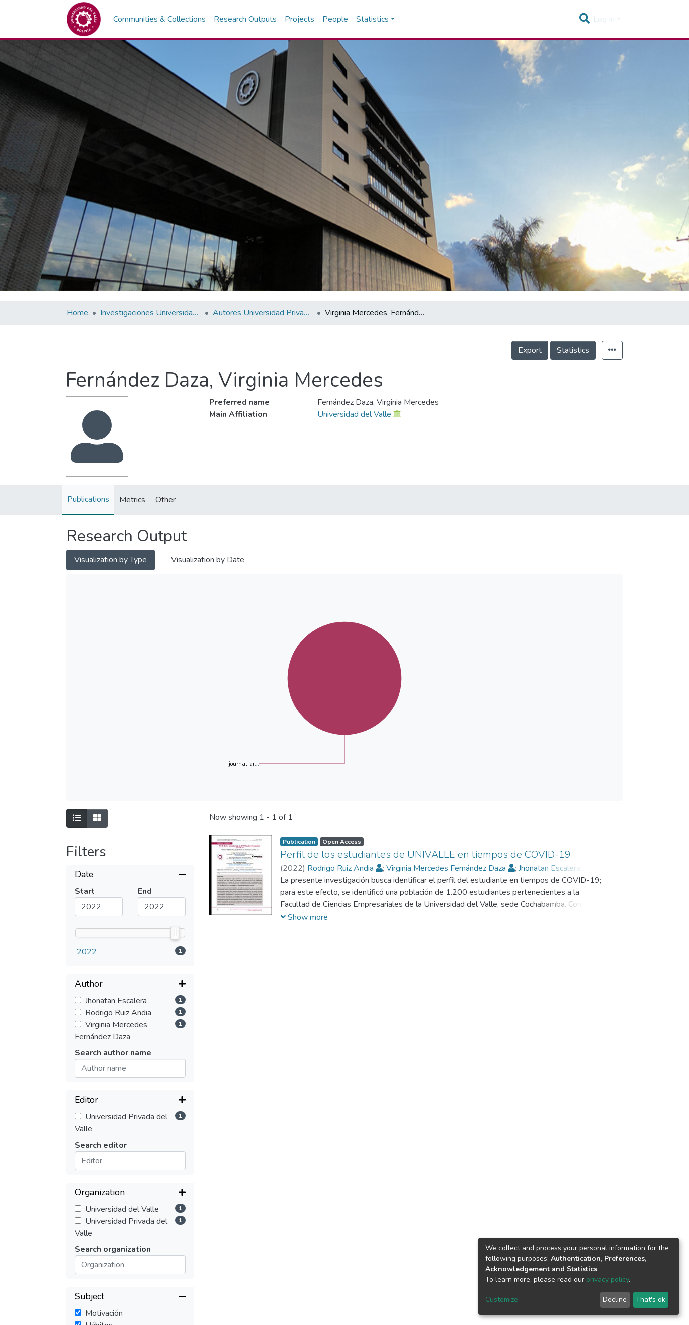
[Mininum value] (99, 906)
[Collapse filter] (130, 875)
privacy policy (607, 1279)
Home (77, 312)
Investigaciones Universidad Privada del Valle (150, 312)
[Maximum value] (162, 906)
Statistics (573, 350)
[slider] (175, 933)
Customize (501, 1299)
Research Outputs (245, 19)
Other (165, 499)
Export (530, 350)
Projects (299, 19)
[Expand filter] (130, 985)
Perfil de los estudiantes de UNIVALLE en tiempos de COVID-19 (425, 854)
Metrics (132, 499)
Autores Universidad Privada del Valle (263, 312)
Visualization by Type (110, 559)
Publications (88, 499)
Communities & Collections (159, 19)
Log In (604, 19)
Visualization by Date (207, 559)
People (335, 19)
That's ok (650, 1299)
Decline (615, 1299)
